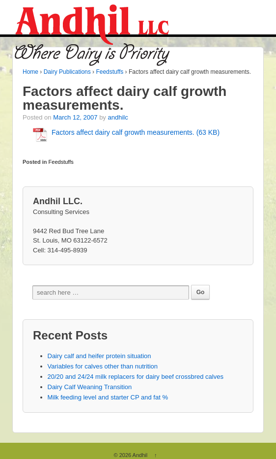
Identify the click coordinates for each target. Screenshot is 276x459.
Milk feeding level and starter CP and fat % (108, 397)
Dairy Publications (67, 71)
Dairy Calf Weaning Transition (90, 387)
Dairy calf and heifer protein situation (99, 356)
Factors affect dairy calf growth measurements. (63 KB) (136, 132)
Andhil (140, 455)
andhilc (118, 117)
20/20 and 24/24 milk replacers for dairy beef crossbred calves (135, 376)
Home (30, 71)
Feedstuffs (109, 71)
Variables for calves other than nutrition (103, 366)
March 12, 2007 (75, 117)
